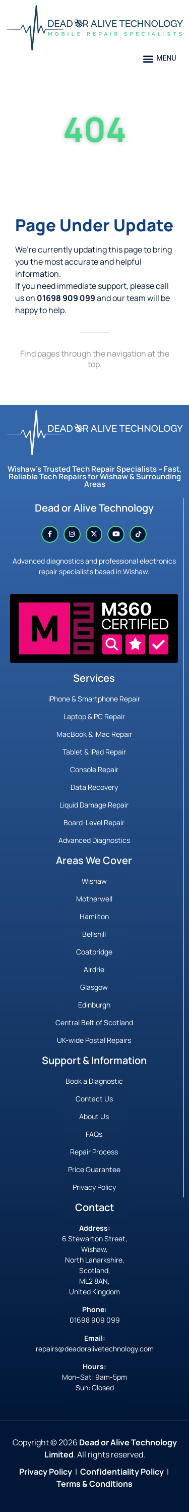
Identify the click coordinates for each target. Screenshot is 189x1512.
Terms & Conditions (94, 1483)
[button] (159, 58)
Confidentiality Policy (122, 1471)
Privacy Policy (45, 1471)
